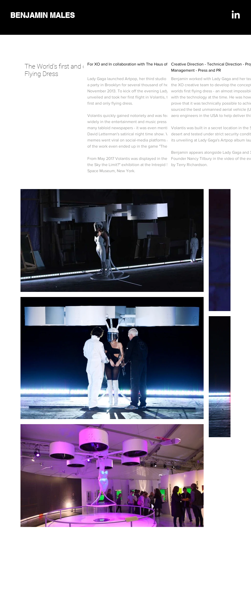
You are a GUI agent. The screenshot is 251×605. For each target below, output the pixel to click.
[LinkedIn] (236, 15)
